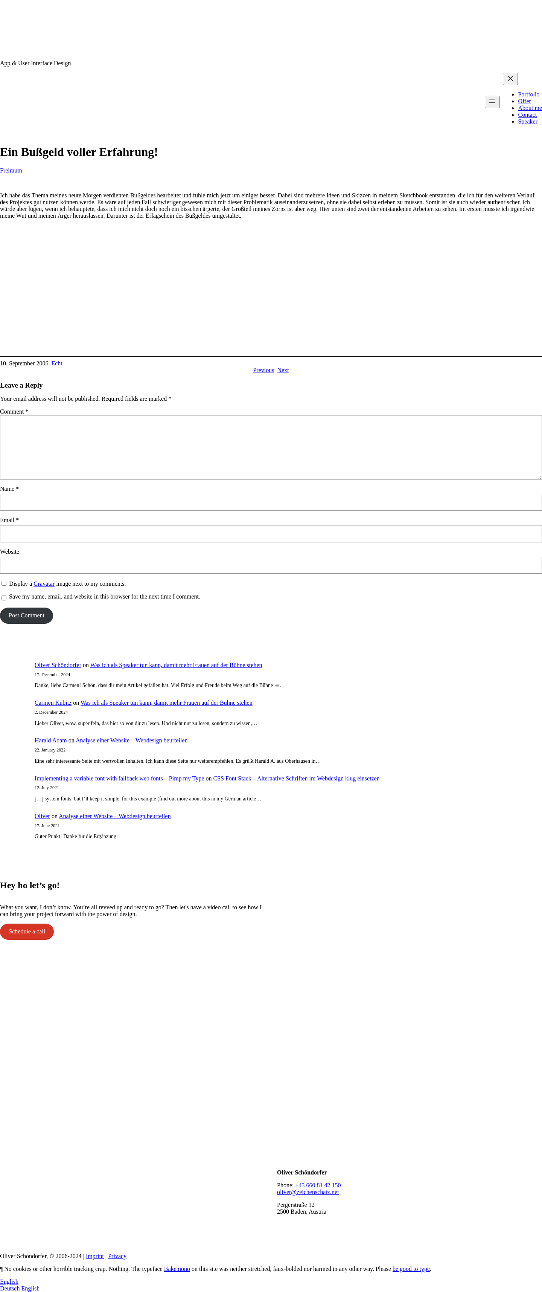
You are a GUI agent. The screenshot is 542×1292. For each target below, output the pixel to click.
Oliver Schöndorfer (58, 665)
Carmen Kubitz (53, 702)
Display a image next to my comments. (67, 583)
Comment (14, 411)
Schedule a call (27, 931)
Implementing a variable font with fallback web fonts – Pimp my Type (119, 778)
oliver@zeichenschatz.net (308, 1192)
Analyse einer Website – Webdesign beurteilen (132, 740)
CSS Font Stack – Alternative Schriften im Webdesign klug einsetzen (296, 778)
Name (9, 489)
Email (9, 520)
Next (283, 370)
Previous (263, 370)
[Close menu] (510, 79)
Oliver (42, 816)
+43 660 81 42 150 (318, 1185)
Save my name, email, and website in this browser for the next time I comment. (104, 596)
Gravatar (44, 583)
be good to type (411, 1269)
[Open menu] (492, 102)
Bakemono (177, 1269)
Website (9, 551)
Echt (56, 363)
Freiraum (11, 170)
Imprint (95, 1256)
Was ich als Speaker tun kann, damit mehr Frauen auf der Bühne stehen (176, 665)
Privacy (117, 1256)
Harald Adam (51, 740)
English (9, 1281)
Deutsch (10, 1288)
